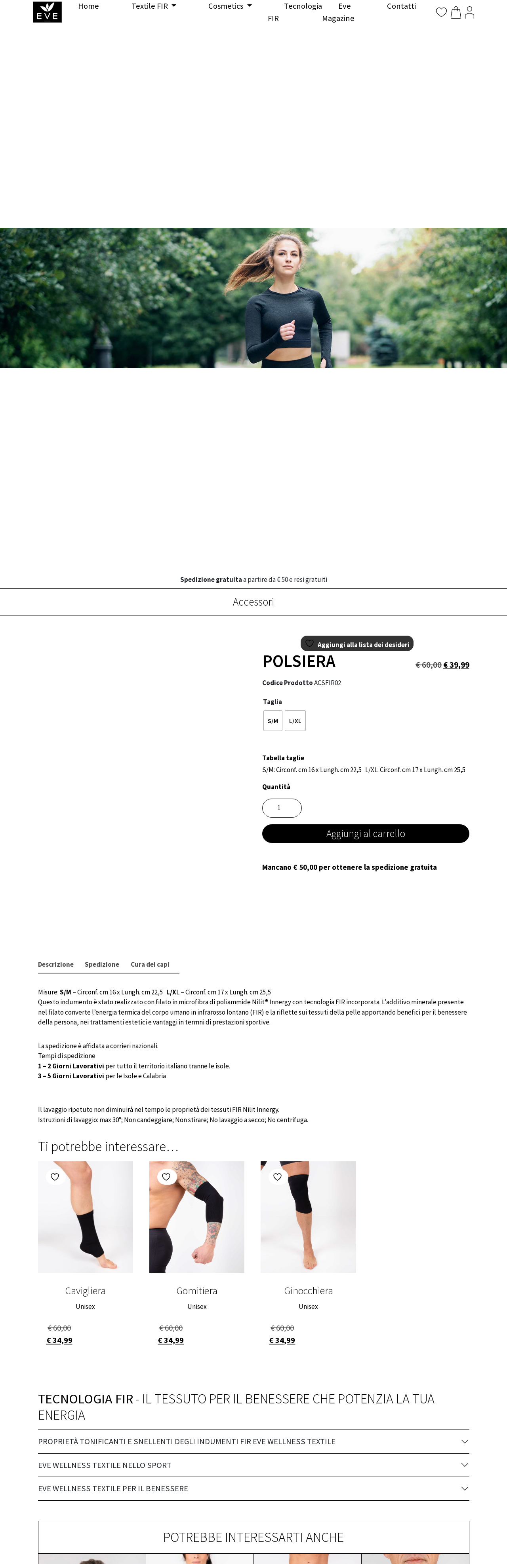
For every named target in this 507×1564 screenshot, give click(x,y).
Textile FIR (151, 6)
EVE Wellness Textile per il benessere (113, 1488)
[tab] (56, 964)
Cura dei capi (150, 964)
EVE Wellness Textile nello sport (105, 1465)
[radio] (273, 721)
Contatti (401, 6)
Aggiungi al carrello (365, 833)
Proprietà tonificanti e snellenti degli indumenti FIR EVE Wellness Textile (186, 1441)
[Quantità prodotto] (282, 808)
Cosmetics (226, 6)
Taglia (272, 701)
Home (88, 6)
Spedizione (102, 964)
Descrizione (56, 964)
